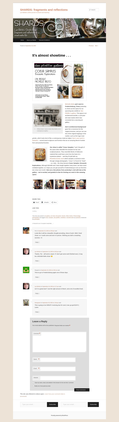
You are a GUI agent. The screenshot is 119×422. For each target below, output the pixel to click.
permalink (37, 219)
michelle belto (70, 217)
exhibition (63, 217)
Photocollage (76, 216)
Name (36, 359)
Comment (37, 333)
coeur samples (49, 217)
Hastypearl (37, 302)
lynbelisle (78, 217)
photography (35, 217)
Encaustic (58, 216)
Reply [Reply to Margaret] (37, 277)
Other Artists (69, 216)
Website (36, 377)
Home (22, 40)
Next (97, 45)
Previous (91, 45)
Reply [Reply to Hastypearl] (37, 312)
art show (53, 216)
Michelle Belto (69, 104)
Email (36, 368)
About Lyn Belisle (31, 40)
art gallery (47, 216)
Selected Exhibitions (44, 40)
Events (63, 216)
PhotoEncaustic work (57, 158)
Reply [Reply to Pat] (37, 242)
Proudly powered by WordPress (59, 415)
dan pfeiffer (57, 217)
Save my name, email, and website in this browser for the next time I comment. (54, 382)
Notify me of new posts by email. (42, 386)
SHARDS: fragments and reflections (44, 9)
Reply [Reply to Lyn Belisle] (37, 261)
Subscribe (52, 404)
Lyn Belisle (38, 251)
